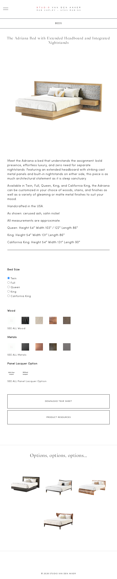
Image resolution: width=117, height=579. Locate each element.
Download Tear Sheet (58, 401)
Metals (12, 337)
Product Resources (58, 417)
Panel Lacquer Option (22, 364)
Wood (11, 311)
